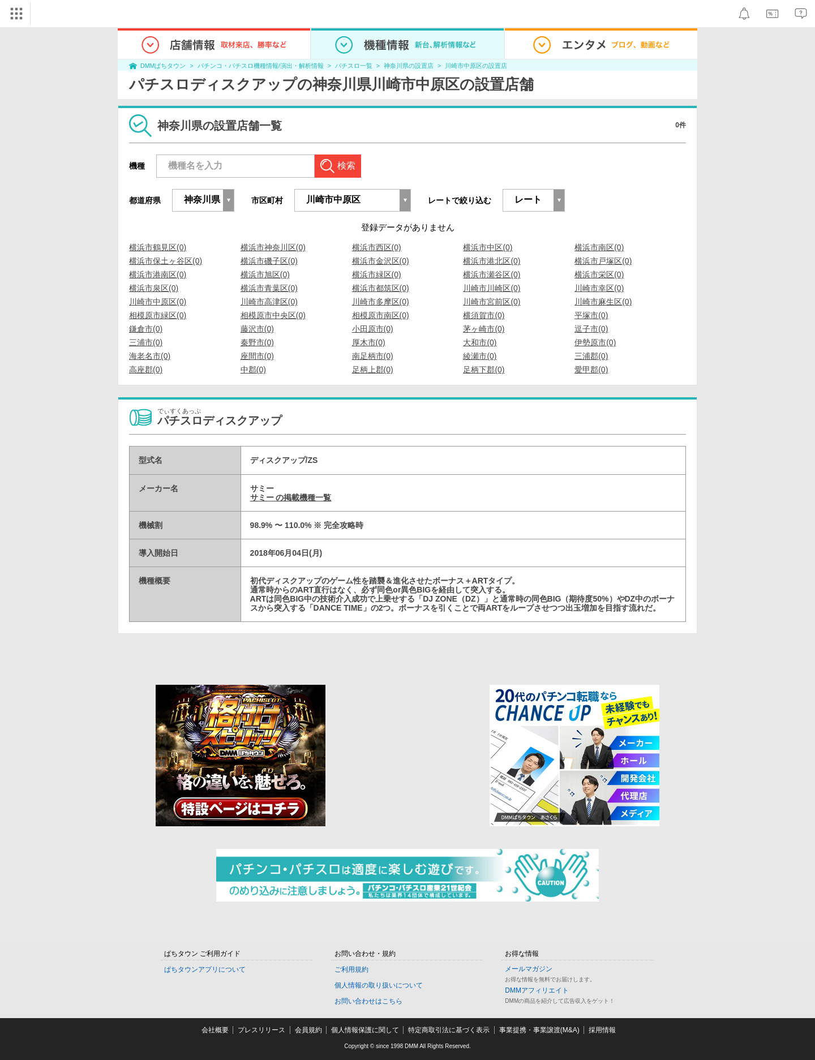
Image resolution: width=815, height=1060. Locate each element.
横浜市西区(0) (376, 247)
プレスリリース (261, 1030)
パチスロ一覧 (353, 65)
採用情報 (602, 1030)
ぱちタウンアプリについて (205, 969)
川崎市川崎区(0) (491, 288)
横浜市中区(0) (487, 247)
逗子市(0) (591, 329)
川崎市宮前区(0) (491, 302)
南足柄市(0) (372, 356)
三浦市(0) (145, 342)
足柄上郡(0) (372, 370)
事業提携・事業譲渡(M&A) (539, 1030)
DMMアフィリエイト (537, 990)
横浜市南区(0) (599, 247)
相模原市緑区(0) (157, 315)
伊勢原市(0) (595, 342)
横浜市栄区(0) (599, 274)
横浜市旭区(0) (265, 274)
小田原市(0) (372, 329)
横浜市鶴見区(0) (157, 247)
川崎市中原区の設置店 (476, 65)
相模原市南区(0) (380, 315)
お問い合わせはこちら (368, 1001)
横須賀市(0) (483, 315)
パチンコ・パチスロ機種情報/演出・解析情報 (261, 65)
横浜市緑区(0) (376, 274)
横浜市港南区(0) (157, 274)
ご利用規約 (351, 969)
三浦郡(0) (591, 356)
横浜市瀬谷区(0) (491, 274)
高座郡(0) (145, 370)
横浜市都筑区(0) (380, 288)
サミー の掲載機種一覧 (291, 497)
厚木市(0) (368, 342)
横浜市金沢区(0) (380, 261)
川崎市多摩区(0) (380, 302)
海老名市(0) (149, 356)
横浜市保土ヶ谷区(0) (165, 261)
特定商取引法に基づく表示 (449, 1030)
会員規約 (308, 1030)
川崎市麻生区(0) (603, 302)
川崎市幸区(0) (599, 288)
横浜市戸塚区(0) (603, 261)
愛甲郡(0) (591, 370)
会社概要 (215, 1030)
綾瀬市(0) (479, 356)
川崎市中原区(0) (157, 302)
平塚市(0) (591, 315)
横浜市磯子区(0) (269, 261)
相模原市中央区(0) (273, 315)
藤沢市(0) (257, 329)
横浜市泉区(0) (153, 288)
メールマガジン (528, 969)
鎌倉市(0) (145, 329)
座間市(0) (257, 356)
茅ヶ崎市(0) (483, 329)
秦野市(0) (257, 342)
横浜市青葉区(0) (269, 288)
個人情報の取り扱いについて (378, 985)
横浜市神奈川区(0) (273, 247)
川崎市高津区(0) (269, 302)
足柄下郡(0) (483, 370)
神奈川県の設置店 (409, 65)
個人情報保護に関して (365, 1030)
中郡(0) (253, 370)
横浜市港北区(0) (491, 261)
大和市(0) (479, 342)
